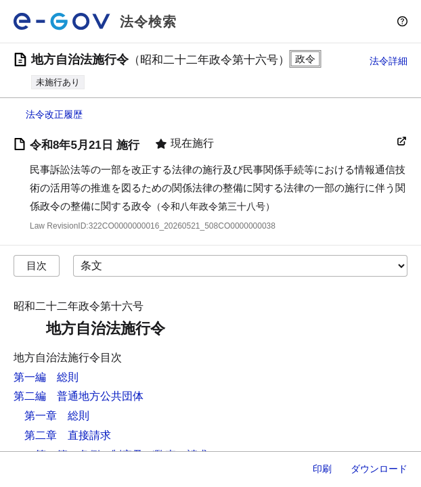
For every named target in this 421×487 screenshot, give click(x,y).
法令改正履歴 (54, 114)
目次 (36, 265)
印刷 (322, 468)
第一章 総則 (56, 415)
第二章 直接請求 (67, 435)
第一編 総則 (46, 377)
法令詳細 (388, 60)
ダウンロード (379, 468)
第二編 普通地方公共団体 (78, 396)
